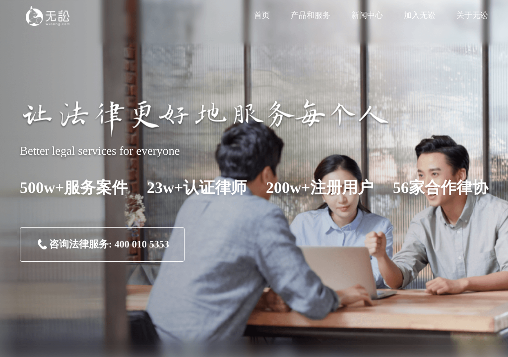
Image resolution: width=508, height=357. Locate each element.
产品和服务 (310, 15)
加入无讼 (420, 15)
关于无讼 (472, 15)
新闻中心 (367, 15)
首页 (262, 15)
